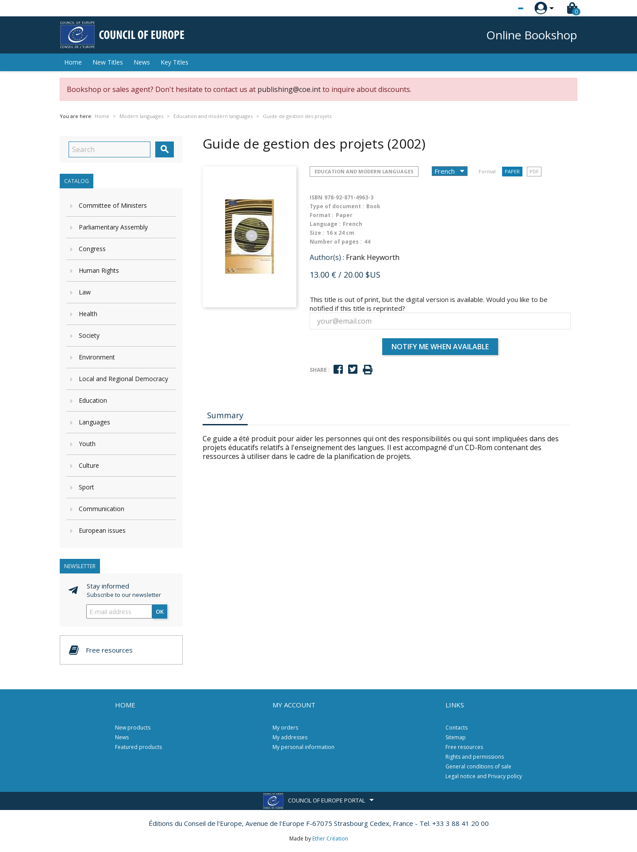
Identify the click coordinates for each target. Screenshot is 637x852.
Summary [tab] (225, 415)
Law (85, 292)
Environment (97, 357)
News (142, 62)
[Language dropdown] (504, 8)
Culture (89, 465)
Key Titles (174, 62)
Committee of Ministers (113, 205)
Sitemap (455, 737)
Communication (101, 508)
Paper (512, 171)
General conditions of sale (478, 766)
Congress (92, 249)
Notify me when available (440, 346)
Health (88, 313)
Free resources (464, 747)
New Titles (107, 62)
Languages (94, 422)
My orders (285, 727)
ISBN (316, 197)
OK (160, 611)
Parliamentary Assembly (113, 227)
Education (93, 400)
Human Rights (99, 270)
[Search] (109, 149)
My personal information (303, 747)
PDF (534, 171)
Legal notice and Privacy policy (483, 776)
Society (89, 335)
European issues (102, 530)
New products (132, 727)
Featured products (138, 747)
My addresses (289, 737)
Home (73, 62)
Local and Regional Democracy (123, 378)
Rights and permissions (474, 756)
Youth (87, 443)
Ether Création (330, 838)
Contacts (456, 727)
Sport (86, 487)
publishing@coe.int (289, 89)
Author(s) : (327, 257)
